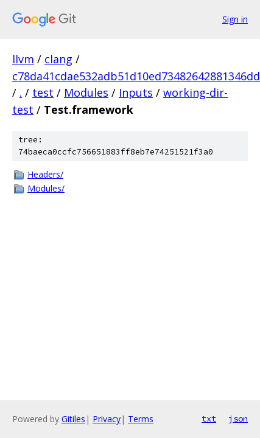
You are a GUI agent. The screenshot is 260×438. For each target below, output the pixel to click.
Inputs (136, 92)
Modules (86, 92)
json (238, 418)
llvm (23, 59)
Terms (140, 419)
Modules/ (46, 188)
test (43, 92)
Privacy (107, 419)
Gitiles (73, 419)
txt (209, 418)
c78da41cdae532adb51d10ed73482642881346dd (136, 76)
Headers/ (45, 174)
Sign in (235, 19)
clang (58, 59)
